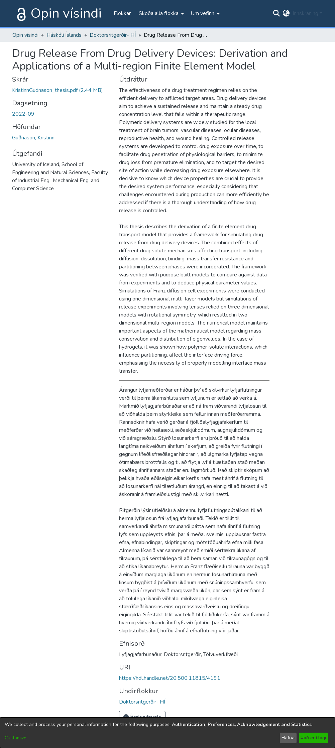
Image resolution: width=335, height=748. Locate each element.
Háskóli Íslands (64, 35)
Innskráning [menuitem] (305, 13)
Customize (15, 738)
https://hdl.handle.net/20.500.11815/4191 (169, 678)
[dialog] (167, 733)
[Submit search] (276, 13)
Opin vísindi (66, 13)
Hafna (288, 738)
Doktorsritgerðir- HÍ (113, 35)
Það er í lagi (313, 738)
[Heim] (20, 13)
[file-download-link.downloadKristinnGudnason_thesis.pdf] (57, 90)
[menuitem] (160, 13)
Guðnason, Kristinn (33, 137)
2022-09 (23, 114)
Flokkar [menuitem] (122, 13)
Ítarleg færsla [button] (142, 717)
